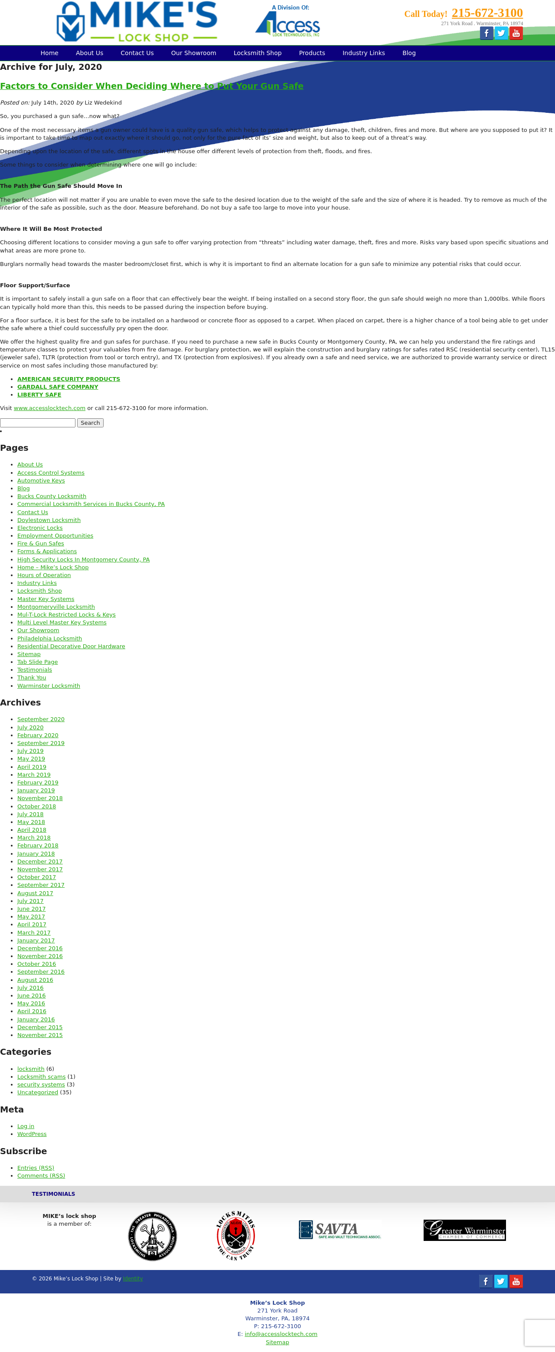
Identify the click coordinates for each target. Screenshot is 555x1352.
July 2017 (30, 901)
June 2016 (31, 995)
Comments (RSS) (41, 1175)
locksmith (31, 1069)
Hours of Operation (44, 575)
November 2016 (40, 956)
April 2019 (31, 767)
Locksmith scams (41, 1076)
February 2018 (38, 845)
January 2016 (36, 1019)
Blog (409, 52)
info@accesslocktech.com (281, 1334)
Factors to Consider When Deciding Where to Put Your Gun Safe (152, 86)
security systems (41, 1084)
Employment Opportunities (55, 535)
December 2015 (40, 1027)
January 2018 (36, 853)
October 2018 (36, 806)
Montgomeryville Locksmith (56, 607)
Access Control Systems (51, 472)
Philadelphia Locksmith (49, 638)
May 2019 (31, 758)
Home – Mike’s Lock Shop (53, 567)
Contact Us (137, 52)
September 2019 (41, 743)
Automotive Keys (41, 480)
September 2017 (41, 885)
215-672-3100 (487, 13)
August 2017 (35, 893)
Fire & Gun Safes (40, 543)
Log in (25, 1126)
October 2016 (36, 964)
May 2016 (31, 1003)
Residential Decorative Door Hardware (71, 646)
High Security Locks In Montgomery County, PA (83, 559)
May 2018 (31, 822)
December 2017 (40, 861)
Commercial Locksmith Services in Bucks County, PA (91, 504)
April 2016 (31, 1011)
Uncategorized (37, 1092)
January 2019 (36, 790)
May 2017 (31, 916)
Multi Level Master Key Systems (62, 622)
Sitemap (29, 654)
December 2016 (40, 948)
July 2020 (30, 727)
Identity (133, 1279)
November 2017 (40, 869)
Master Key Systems (45, 599)
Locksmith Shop (258, 52)
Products (312, 52)
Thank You (31, 677)
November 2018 (40, 798)
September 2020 (41, 719)
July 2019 (30, 751)
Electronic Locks (40, 528)
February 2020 (38, 735)
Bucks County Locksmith (51, 496)
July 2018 (30, 814)
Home (50, 52)
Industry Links (364, 52)
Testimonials (34, 669)
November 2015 (40, 1035)
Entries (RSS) (35, 1168)
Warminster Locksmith (48, 686)
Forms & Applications (47, 551)
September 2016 (41, 971)
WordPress (32, 1134)
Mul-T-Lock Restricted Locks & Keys (66, 614)
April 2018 (31, 830)
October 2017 (36, 877)
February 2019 (38, 782)
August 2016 (35, 980)
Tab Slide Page (37, 662)
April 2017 (31, 924)
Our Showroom (193, 52)
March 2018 (34, 837)
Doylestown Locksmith (49, 520)
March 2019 (34, 774)
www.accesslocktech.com (49, 408)
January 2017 (36, 940)
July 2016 (30, 987)
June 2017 (31, 909)
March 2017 (34, 932)
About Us (89, 52)
